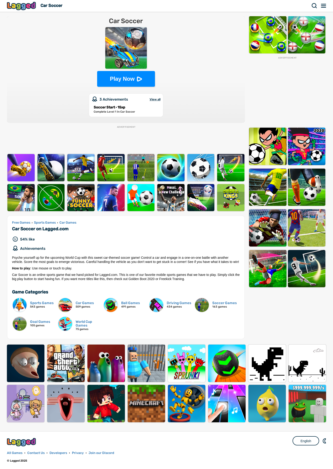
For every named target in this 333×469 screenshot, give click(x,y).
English (306, 441)
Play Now (122, 79)
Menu (323, 6)
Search (314, 6)
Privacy (78, 453)
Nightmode (325, 440)
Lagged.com (22, 442)
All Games (14, 453)
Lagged (22, 6)
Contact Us (36, 453)
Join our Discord (101, 453)
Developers (58, 453)
